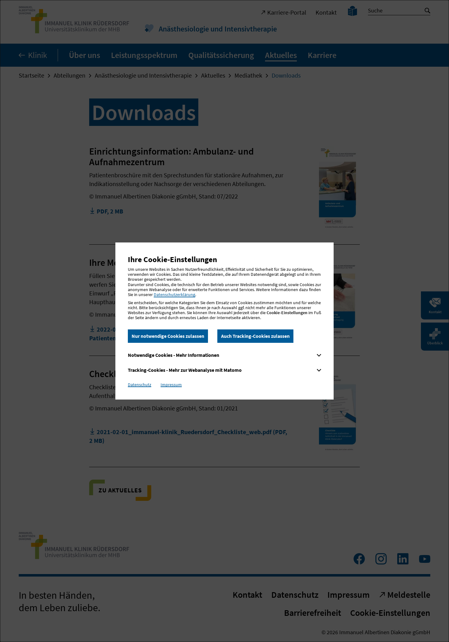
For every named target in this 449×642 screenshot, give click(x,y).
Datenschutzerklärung (174, 294)
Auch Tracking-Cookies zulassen (255, 336)
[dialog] (224, 321)
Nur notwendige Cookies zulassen (168, 336)
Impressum (171, 384)
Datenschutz (139, 384)
